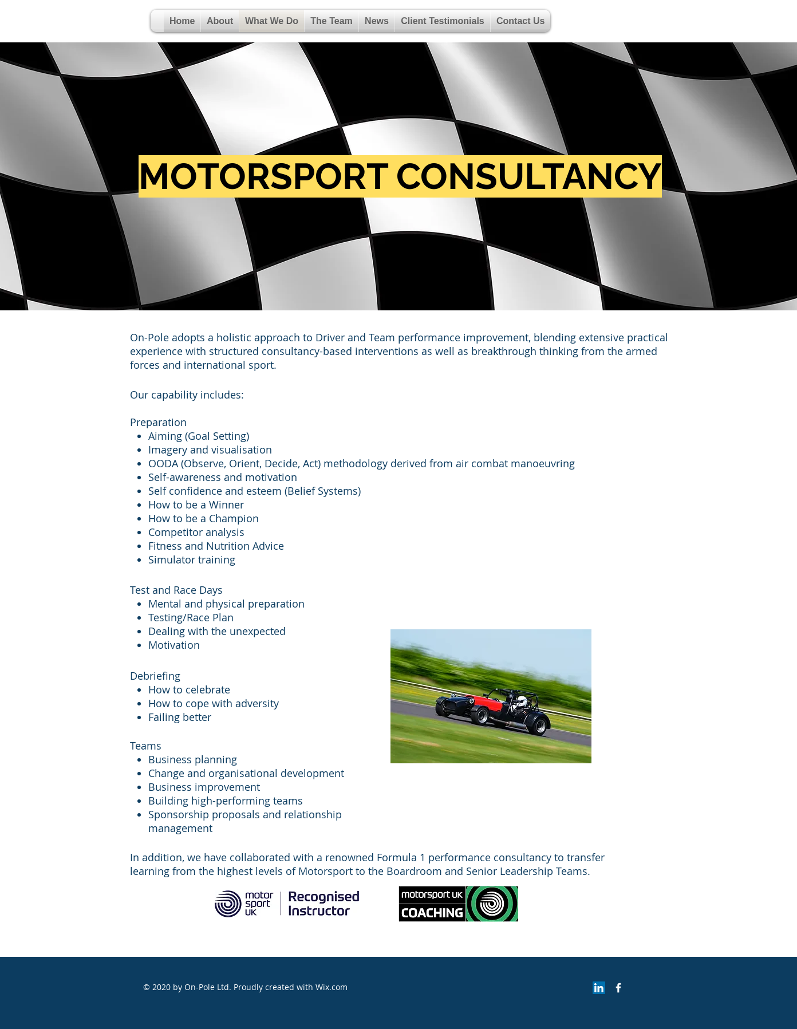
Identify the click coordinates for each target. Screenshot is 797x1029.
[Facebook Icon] (618, 987)
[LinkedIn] (599, 987)
